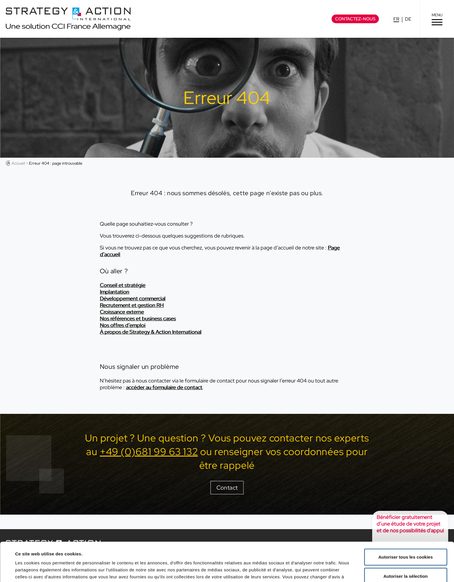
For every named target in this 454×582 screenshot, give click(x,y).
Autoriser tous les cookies (405, 517)
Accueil (18, 163)
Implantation (114, 291)
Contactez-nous (355, 19)
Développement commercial (132, 298)
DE (408, 19)
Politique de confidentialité (66, 551)
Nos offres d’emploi (122, 325)
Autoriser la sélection (406, 537)
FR (396, 19)
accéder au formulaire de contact (164, 387)
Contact (227, 487)
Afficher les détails (258, 570)
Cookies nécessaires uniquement (405, 556)
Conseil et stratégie (122, 285)
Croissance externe (122, 311)
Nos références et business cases (138, 318)
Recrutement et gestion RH (132, 305)
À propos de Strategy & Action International (150, 331)
